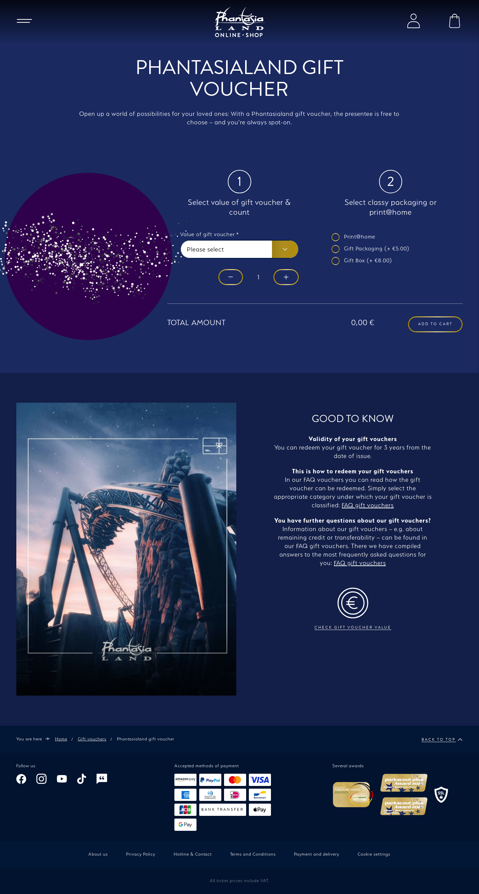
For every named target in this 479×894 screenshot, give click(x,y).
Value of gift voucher (209, 234)
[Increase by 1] (286, 277)
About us (98, 854)
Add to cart (435, 324)
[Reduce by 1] (230, 277)
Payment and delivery (316, 854)
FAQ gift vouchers (368, 505)
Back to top (442, 739)
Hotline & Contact (193, 854)
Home (61, 738)
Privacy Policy (140, 854)
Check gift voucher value (352, 608)
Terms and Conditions (253, 854)
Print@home (359, 236)
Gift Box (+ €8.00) (368, 260)
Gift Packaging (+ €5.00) (376, 248)
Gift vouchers (92, 738)
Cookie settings (374, 854)
